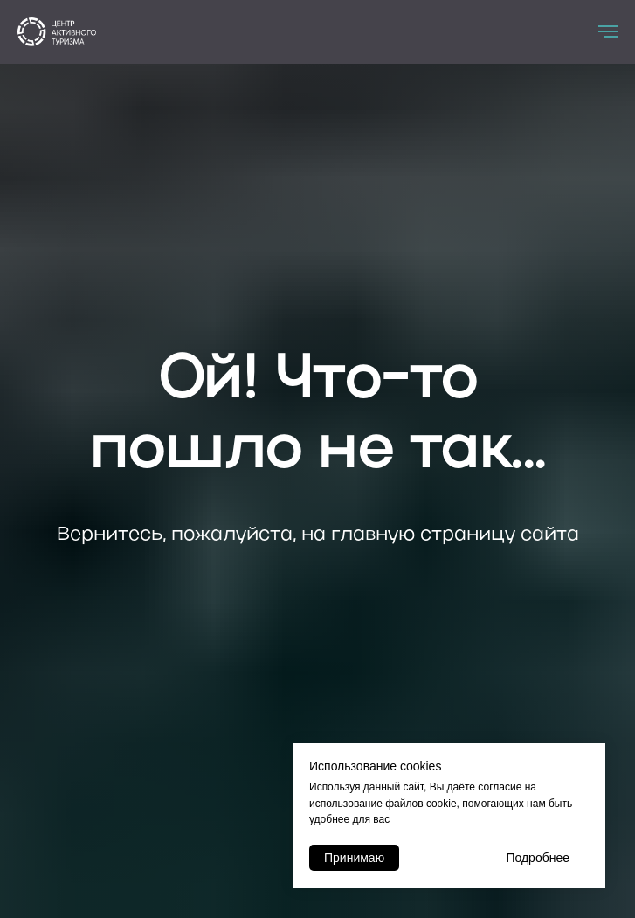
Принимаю (354, 858)
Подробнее (537, 858)
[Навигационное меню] (608, 31)
